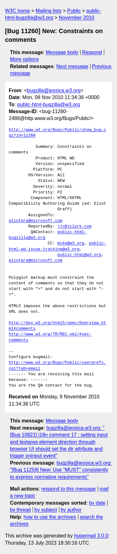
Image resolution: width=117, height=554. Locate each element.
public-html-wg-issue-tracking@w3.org (57, 246)
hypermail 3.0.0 (91, 535)
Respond (92, 52)
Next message (72, 66)
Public (74, 10)
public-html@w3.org (79, 255)
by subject (46, 509)
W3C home (17, 10)
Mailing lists (48, 10)
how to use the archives (50, 517)
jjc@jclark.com (74, 226)
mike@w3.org (70, 243)
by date (97, 503)
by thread (20, 509)
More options (24, 59)
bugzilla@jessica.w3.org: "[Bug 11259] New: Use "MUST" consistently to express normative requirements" (61, 470)
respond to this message (68, 489)
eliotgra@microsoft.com (35, 221)
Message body (62, 52)
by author (71, 509)
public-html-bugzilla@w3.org (48, 104)
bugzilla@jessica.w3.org (53, 90)
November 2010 (76, 17)
